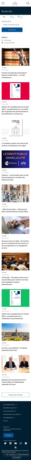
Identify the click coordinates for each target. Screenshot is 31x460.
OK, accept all (10, 454)
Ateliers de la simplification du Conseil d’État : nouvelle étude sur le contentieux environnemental (15, 316)
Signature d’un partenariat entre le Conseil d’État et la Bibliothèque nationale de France (14, 382)
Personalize (16, 457)
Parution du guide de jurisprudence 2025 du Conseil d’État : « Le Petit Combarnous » (14, 75)
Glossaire (5, 420)
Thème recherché (6, 21)
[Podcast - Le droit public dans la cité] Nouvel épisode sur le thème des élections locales (15, 177)
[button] (28, 3)
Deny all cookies (22, 454)
